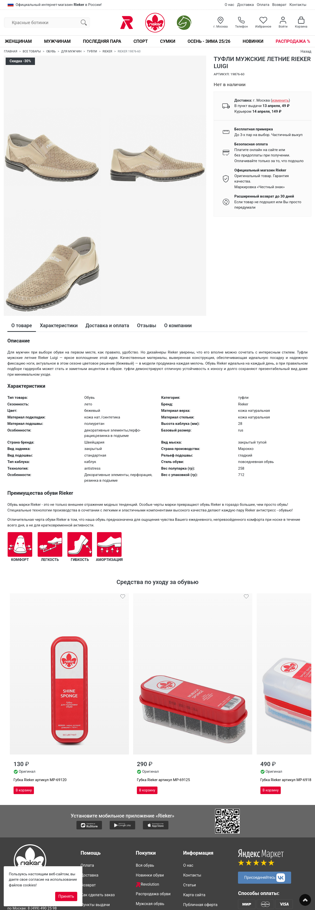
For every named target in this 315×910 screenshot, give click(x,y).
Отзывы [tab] (146, 325)
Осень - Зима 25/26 (209, 41)
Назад (305, 51)
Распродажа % (293, 41)
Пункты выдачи (95, 825)
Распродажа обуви (153, 815)
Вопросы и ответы (98, 861)
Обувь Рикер (147, 844)
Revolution (147, 805)
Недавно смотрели (153, 893)
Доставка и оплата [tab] (107, 325)
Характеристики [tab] (59, 325)
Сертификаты (93, 851)
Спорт (140, 41)
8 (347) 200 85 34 (35, 840)
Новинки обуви (150, 796)
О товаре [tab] (21, 325)
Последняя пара (102, 41)
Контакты (297, 4)
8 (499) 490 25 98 (42, 829)
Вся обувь (145, 786)
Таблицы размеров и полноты (100, 838)
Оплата (263, 4)
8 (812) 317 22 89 (59, 835)
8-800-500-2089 (29, 814)
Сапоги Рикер (148, 854)
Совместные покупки (155, 883)
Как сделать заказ (98, 816)
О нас (229, 4)
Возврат (279, 4)
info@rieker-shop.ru (36, 853)
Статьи (189, 806)
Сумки (167, 41)
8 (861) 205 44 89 (49, 846)
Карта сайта (194, 816)
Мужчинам (57, 41)
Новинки (253, 41)
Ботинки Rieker (149, 864)
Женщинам (18, 41)
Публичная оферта (200, 825)
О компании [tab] (178, 325)
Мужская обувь (150, 824)
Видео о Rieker (196, 851)
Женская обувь (150, 834)
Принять (66, 896)
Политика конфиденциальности (203, 838)
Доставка (245, 4)
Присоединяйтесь (264, 798)
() (280, 100)
